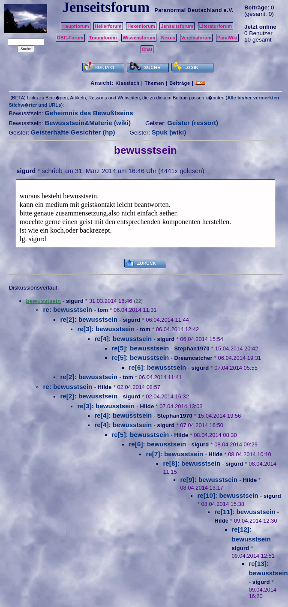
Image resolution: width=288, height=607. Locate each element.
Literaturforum (215, 26)
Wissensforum (139, 37)
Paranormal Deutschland (188, 10)
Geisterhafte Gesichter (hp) (73, 132)
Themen (154, 83)
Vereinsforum (196, 37)
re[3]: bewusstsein (106, 328)
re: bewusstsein (67, 309)
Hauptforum (75, 26)
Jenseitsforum (177, 26)
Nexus (168, 37)
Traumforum (103, 37)
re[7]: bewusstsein (174, 453)
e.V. (229, 10)
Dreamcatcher (193, 358)
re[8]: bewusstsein (191, 463)
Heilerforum (108, 26)
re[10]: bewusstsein (227, 495)
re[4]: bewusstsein (123, 338)
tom (103, 310)
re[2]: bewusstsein (88, 319)
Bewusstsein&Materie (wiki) (88, 122)
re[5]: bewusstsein (140, 348)
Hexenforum (141, 26)
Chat (147, 49)
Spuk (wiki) (169, 132)
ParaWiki (227, 37)
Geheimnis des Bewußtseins (89, 113)
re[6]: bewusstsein (157, 367)
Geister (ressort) (192, 122)
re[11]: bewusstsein (244, 511)
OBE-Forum (70, 37)
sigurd (26, 170)
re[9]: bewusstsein (208, 479)
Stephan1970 (191, 348)
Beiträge (179, 83)
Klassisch (127, 83)
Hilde (105, 387)
